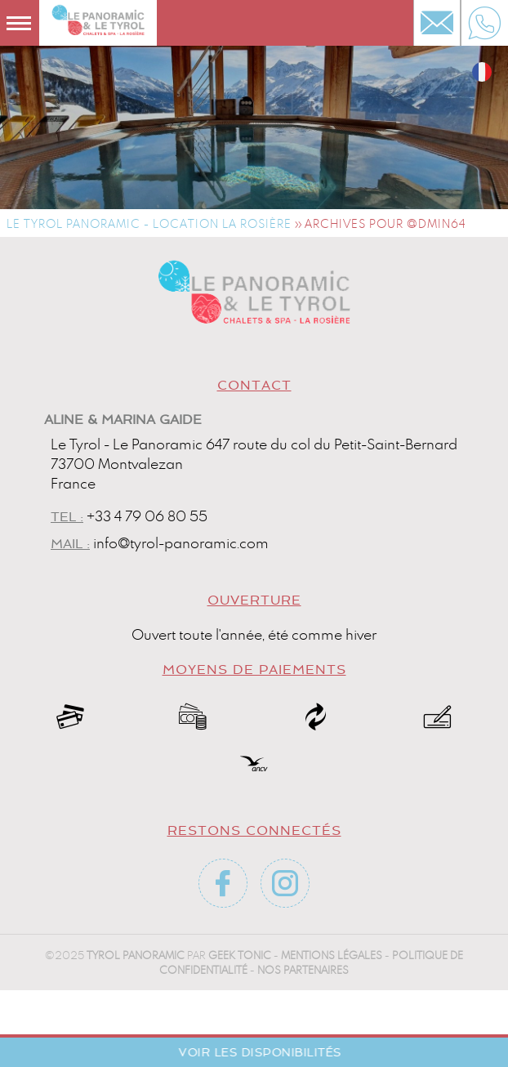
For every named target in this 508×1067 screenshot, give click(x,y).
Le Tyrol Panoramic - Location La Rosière (149, 223)
